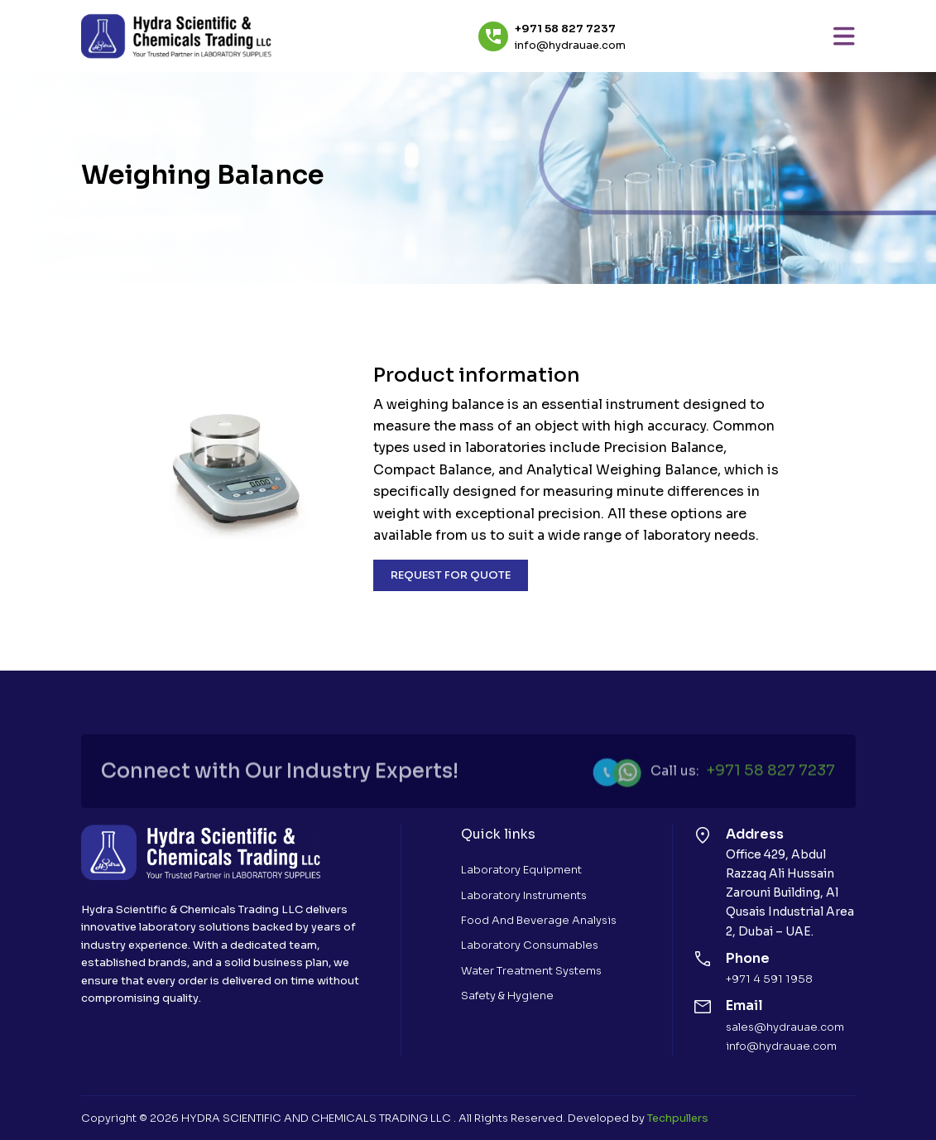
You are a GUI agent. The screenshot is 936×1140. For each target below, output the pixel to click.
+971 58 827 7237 (565, 29)
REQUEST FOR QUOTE (451, 575)
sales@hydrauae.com (785, 1027)
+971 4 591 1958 (769, 979)
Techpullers (677, 1118)
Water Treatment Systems (531, 971)
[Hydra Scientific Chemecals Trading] (176, 36)
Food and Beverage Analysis (539, 920)
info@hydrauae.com (570, 45)
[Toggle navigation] (844, 36)
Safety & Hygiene (507, 995)
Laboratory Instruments (524, 895)
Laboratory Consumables (529, 945)
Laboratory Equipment (521, 870)
